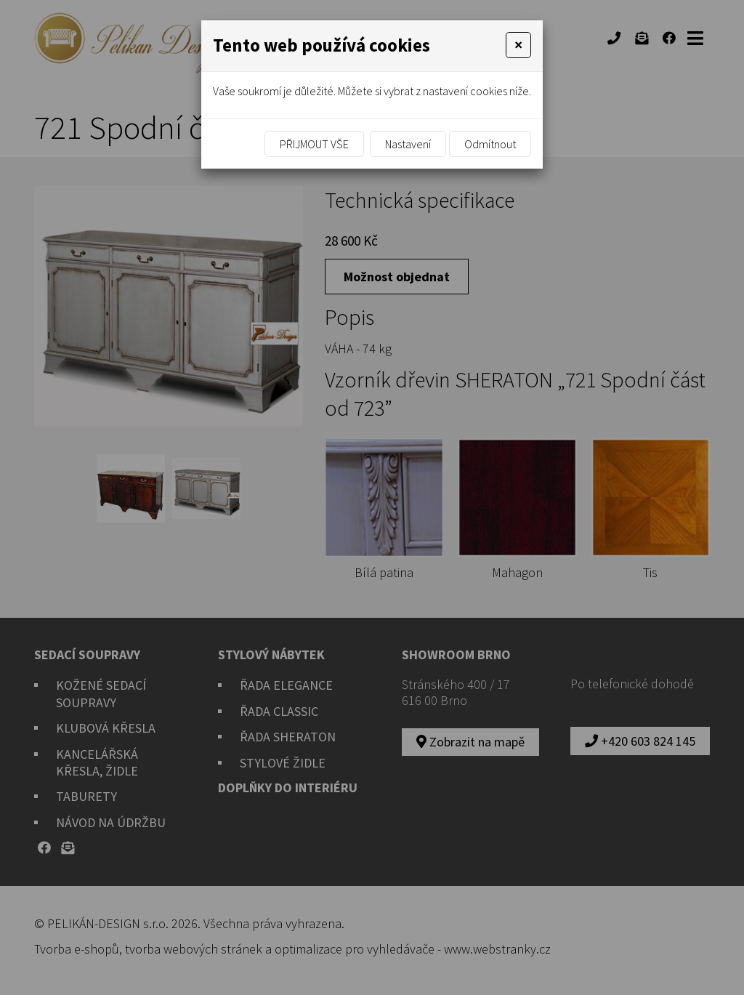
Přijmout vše (314, 144)
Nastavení (408, 144)
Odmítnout (490, 144)
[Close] (518, 45)
